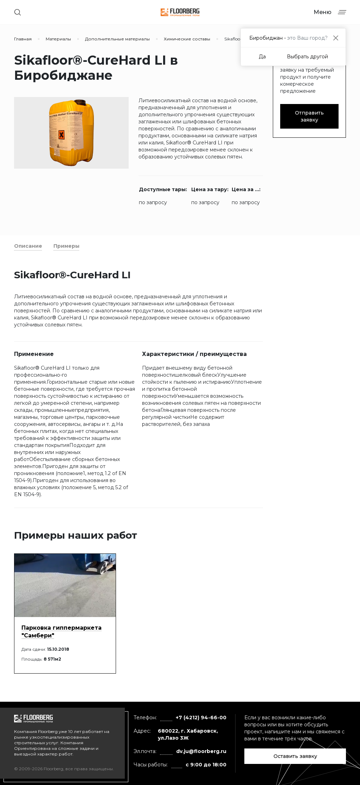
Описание (28, 246)
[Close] (335, 37)
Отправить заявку (309, 116)
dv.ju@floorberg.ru (201, 751)
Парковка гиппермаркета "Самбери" (61, 631)
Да (262, 56)
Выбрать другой (307, 56)
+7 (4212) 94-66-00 (201, 717)
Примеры (66, 246)
